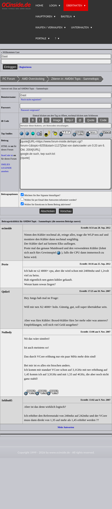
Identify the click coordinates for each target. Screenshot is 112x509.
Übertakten (74, 5)
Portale (41, 38)
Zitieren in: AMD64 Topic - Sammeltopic (75, 78)
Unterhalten (80, 27)
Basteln (66, 16)
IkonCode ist (7, 155)
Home (39, 5)
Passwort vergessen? (30, 110)
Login (53, 5)
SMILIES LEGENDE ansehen (6, 168)
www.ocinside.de (59, 452)
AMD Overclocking (33, 78)
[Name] (56, 56)
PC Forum (9, 78)
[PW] (56, 61)
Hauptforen (44, 16)
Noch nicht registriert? (31, 99)
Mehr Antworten (66, 427)
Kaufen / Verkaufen (49, 27)
